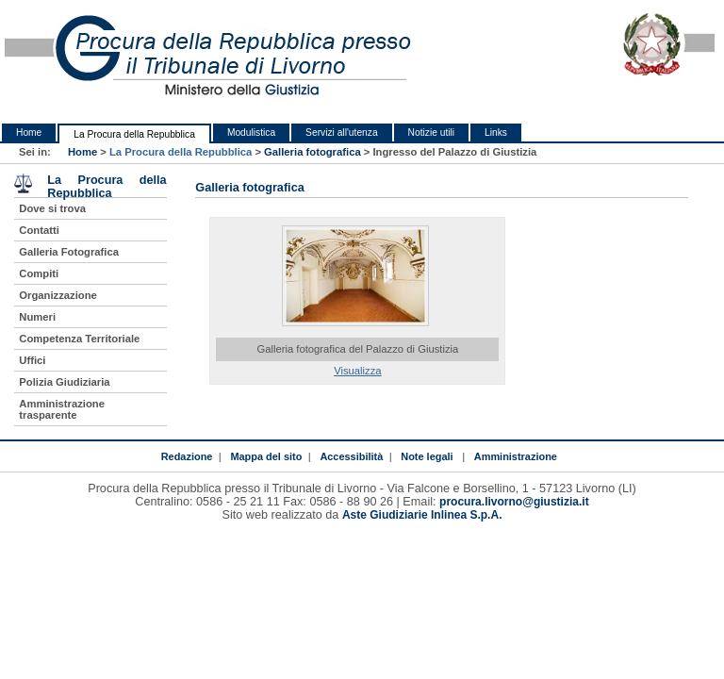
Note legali (426, 456)
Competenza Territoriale (79, 338)
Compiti (38, 273)
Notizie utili (431, 132)
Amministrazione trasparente (62, 409)
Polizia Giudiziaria (64, 382)
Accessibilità (351, 456)
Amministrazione (515, 456)
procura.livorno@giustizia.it (514, 501)
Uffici (32, 360)
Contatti (39, 230)
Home (28, 132)
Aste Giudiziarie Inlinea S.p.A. (422, 515)
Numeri (37, 317)
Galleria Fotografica (69, 251)
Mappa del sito (266, 456)
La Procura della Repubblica (134, 134)
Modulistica (251, 132)
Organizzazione (58, 295)
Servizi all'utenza (341, 132)
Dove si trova (52, 208)
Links (496, 132)
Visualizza (357, 370)
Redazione (187, 456)
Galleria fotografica (312, 151)
